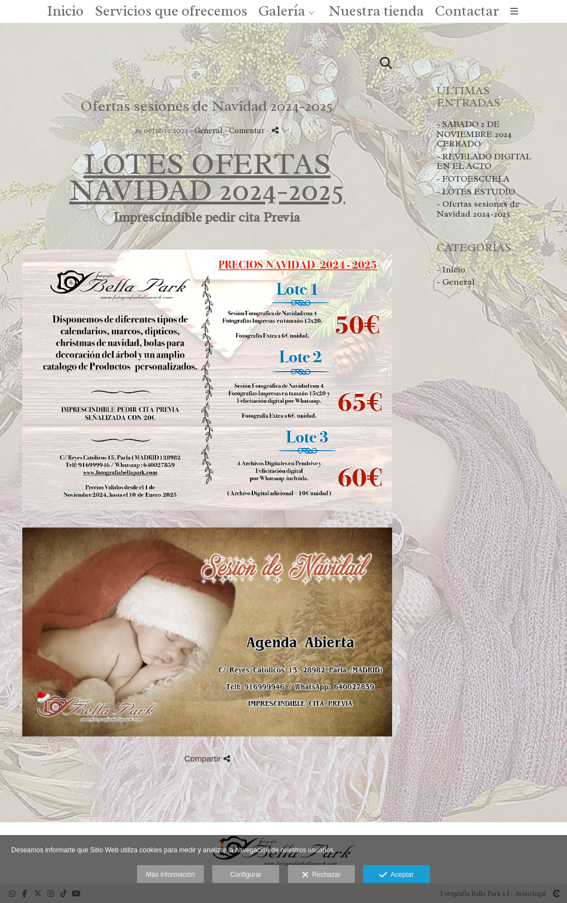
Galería (281, 12)
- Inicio (451, 270)
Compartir (207, 759)
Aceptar (396, 875)
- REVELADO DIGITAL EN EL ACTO (484, 162)
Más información (170, 874)
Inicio (65, 12)
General (208, 131)
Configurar (245, 874)
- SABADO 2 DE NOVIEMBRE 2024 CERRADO (474, 135)
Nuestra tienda (376, 12)
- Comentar (245, 131)
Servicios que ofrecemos (171, 12)
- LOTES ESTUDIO (476, 192)
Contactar (467, 12)
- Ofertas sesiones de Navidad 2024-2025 (478, 210)
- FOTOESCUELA (473, 180)
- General (456, 283)
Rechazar (321, 875)
